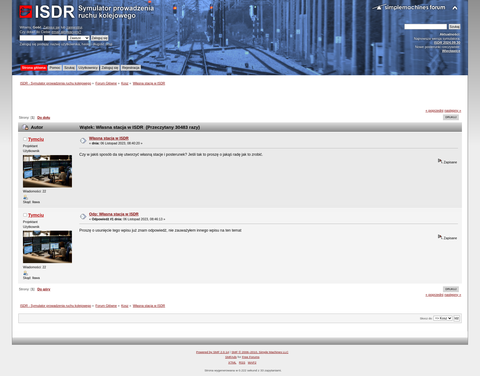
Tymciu (36, 139)
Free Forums (250, 357)
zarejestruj (74, 27)
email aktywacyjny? (66, 32)
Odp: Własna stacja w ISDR (113, 214)
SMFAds (231, 357)
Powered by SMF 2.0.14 (212, 352)
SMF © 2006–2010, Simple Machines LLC (259, 352)
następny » (452, 110)
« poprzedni (435, 110)
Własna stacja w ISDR (109, 138)
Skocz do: (426, 318)
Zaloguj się (51, 27)
